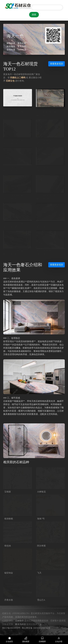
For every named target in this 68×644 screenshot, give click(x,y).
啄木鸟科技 (20, 624)
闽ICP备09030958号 (11, 628)
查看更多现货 (56, 64)
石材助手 (19, 620)
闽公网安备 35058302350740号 (36, 628)
